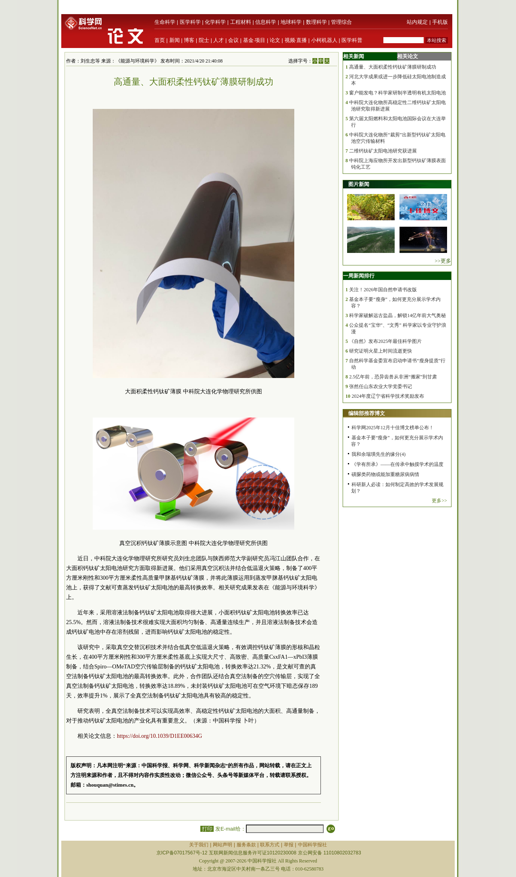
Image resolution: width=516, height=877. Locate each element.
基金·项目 (254, 40)
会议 (233, 40)
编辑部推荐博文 (366, 413)
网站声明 (222, 845)
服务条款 (246, 845)
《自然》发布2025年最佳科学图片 (385, 341)
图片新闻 (358, 184)
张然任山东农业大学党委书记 (380, 386)
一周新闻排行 (359, 276)
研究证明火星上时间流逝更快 (380, 351)
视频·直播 (296, 40)
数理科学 (316, 22)
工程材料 (240, 22)
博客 (189, 40)
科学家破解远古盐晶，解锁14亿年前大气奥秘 (397, 315)
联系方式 (269, 845)
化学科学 (215, 22)
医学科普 (351, 40)
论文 (275, 40)
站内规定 (417, 22)
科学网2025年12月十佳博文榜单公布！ (393, 427)
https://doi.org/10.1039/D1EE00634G (159, 736)
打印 (207, 829)
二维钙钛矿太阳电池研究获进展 (383, 151)
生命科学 (164, 22)
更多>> (439, 500)
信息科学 (265, 22)
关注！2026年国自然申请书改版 (383, 289)
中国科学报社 (312, 845)
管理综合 (341, 22)
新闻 (174, 40)
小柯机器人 (324, 40)
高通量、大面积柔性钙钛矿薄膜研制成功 (392, 67)
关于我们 (198, 845)
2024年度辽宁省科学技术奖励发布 (388, 396)
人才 (218, 40)
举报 (288, 845)
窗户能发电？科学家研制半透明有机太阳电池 (397, 93)
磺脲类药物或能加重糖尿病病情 (385, 474)
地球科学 (291, 22)
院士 (204, 40)
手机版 (440, 22)
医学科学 (190, 22)
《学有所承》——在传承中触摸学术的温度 (397, 464)
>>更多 (443, 261)
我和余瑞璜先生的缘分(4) (379, 454)
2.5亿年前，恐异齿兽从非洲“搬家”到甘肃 (393, 377)
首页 (159, 40)
